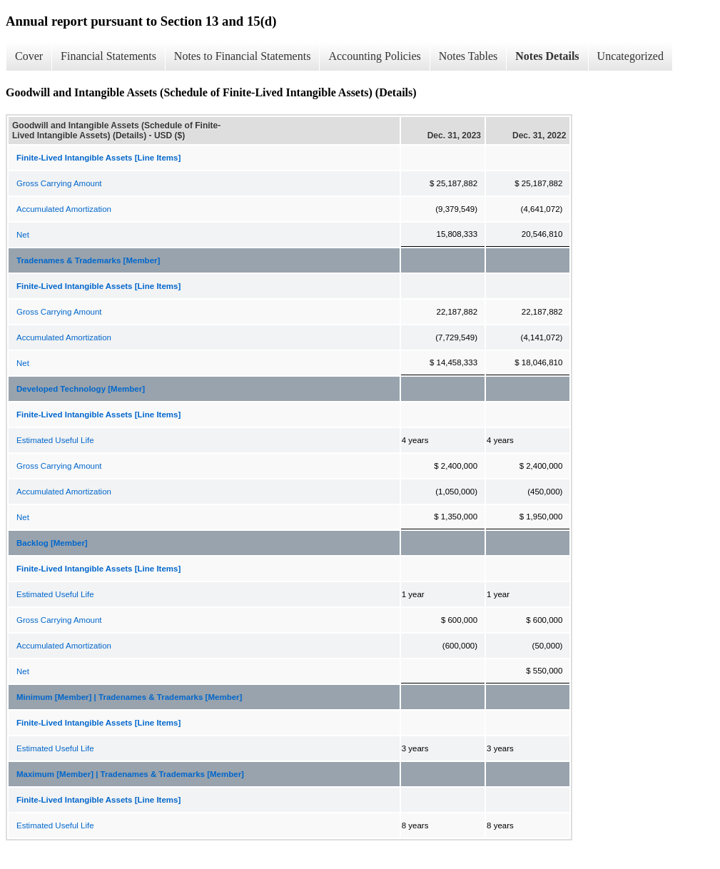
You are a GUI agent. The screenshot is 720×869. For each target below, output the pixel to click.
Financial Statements (108, 56)
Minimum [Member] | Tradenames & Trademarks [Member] (129, 697)
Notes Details (547, 56)
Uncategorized (630, 56)
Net (22, 234)
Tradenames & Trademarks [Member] (88, 260)
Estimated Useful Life (55, 440)
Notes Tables (468, 56)
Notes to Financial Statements (242, 56)
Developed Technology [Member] (80, 389)
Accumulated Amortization (63, 209)
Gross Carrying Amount (59, 183)
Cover (29, 56)
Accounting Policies (374, 56)
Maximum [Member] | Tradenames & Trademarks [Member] (130, 774)
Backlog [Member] (52, 543)
